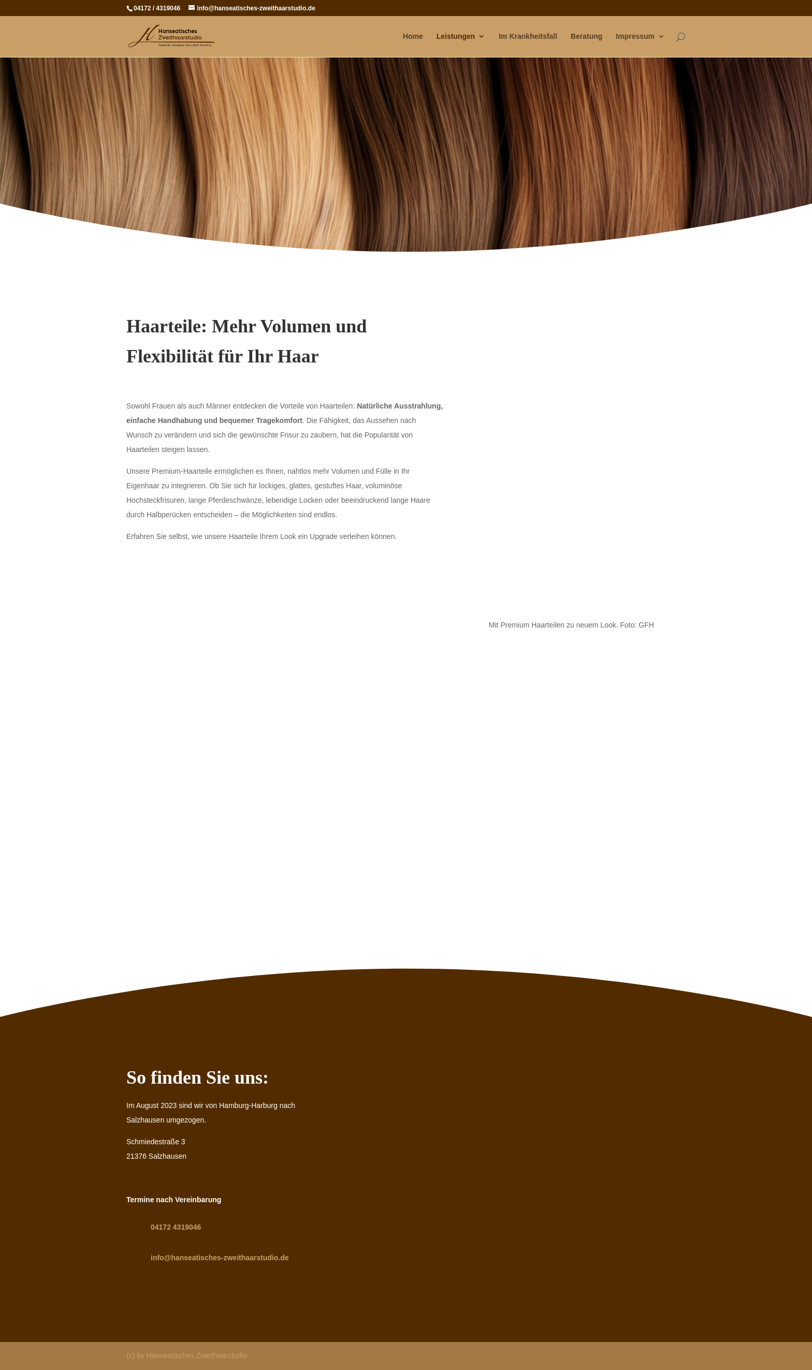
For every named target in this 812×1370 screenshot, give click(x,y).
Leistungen (456, 36)
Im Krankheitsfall (528, 36)
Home (413, 36)
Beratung (586, 36)
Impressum (635, 36)
